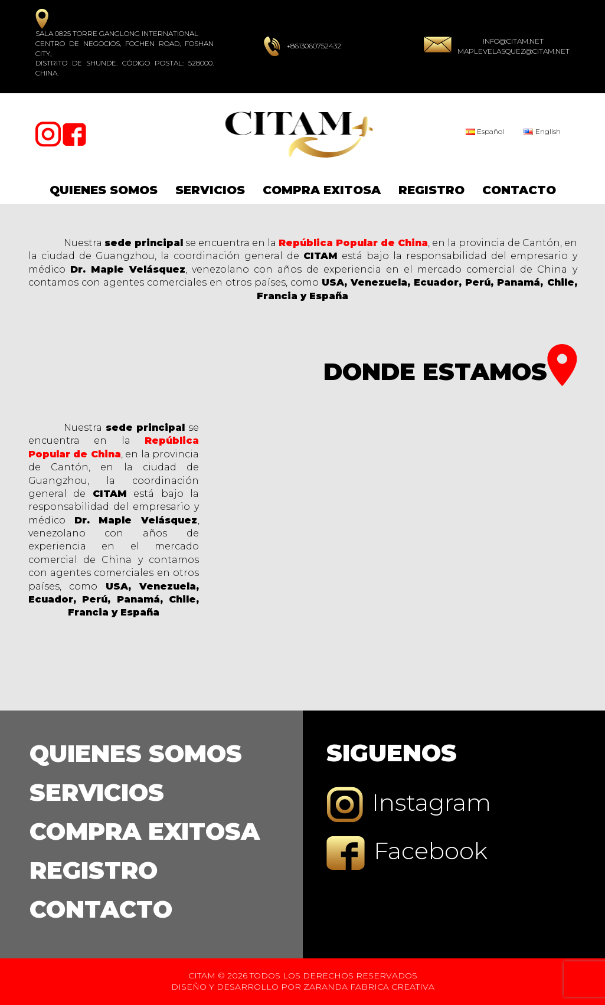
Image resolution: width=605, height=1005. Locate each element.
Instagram (408, 805)
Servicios (210, 190)
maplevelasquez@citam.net (513, 51)
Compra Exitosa (322, 190)
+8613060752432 (313, 45)
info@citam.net (513, 41)
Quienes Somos (104, 190)
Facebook (407, 853)
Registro (431, 190)
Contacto (519, 190)
